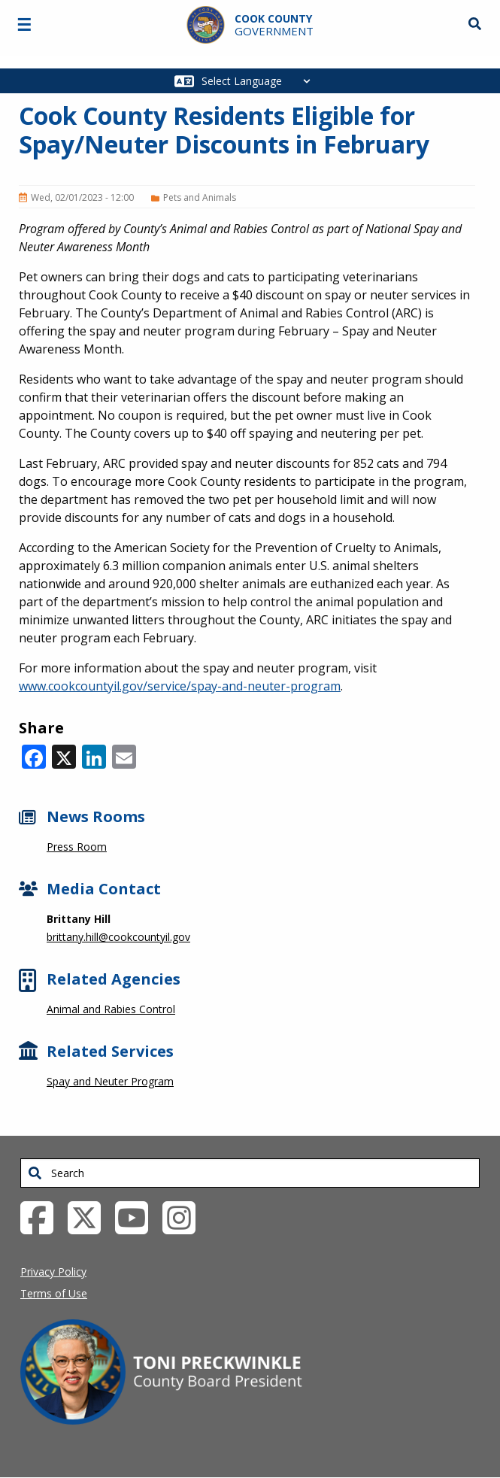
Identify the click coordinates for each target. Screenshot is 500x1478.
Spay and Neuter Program (110, 1081)
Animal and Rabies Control (111, 1009)
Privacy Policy (53, 1271)
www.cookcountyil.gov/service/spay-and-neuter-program (180, 686)
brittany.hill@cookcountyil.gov (118, 937)
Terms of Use (53, 1293)
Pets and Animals (199, 197)
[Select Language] (260, 80)
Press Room (77, 846)
